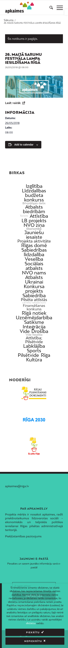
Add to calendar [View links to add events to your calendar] (24, 144)
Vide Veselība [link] (34, 334)
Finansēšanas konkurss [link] (34, 307)
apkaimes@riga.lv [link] (17, 486)
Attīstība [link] (39, 216)
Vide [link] (25, 331)
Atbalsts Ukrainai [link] (34, 279)
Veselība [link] (34, 259)
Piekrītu (33, 632)
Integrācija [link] (34, 326)
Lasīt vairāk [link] (13, 102)
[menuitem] (49, 7)
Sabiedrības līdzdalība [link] (34, 252)
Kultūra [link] (34, 359)
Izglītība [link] (34, 186)
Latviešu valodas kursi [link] (34, 303)
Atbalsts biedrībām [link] (34, 209)
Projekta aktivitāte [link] (34, 241)
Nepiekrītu (33, 641)
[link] (66, 12)
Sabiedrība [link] (34, 295)
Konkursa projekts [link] (34, 288)
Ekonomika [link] (34, 228)
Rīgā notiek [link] (34, 313)
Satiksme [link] (34, 322)
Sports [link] (34, 350)
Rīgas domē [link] (34, 245)
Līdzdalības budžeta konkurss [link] (34, 195)
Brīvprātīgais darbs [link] (34, 203)
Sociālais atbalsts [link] (34, 265)
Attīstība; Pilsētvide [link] (34, 340)
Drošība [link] (39, 331)
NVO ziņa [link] (34, 225)
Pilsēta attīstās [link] (34, 300)
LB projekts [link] (34, 220)
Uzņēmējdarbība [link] (34, 317)
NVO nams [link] (34, 272)
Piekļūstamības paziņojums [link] (23, 536)
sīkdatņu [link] (31, 623)
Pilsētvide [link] (28, 355)
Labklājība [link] (34, 346)
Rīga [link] (45, 355)
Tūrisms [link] (24, 216)
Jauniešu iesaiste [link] (34, 234)
